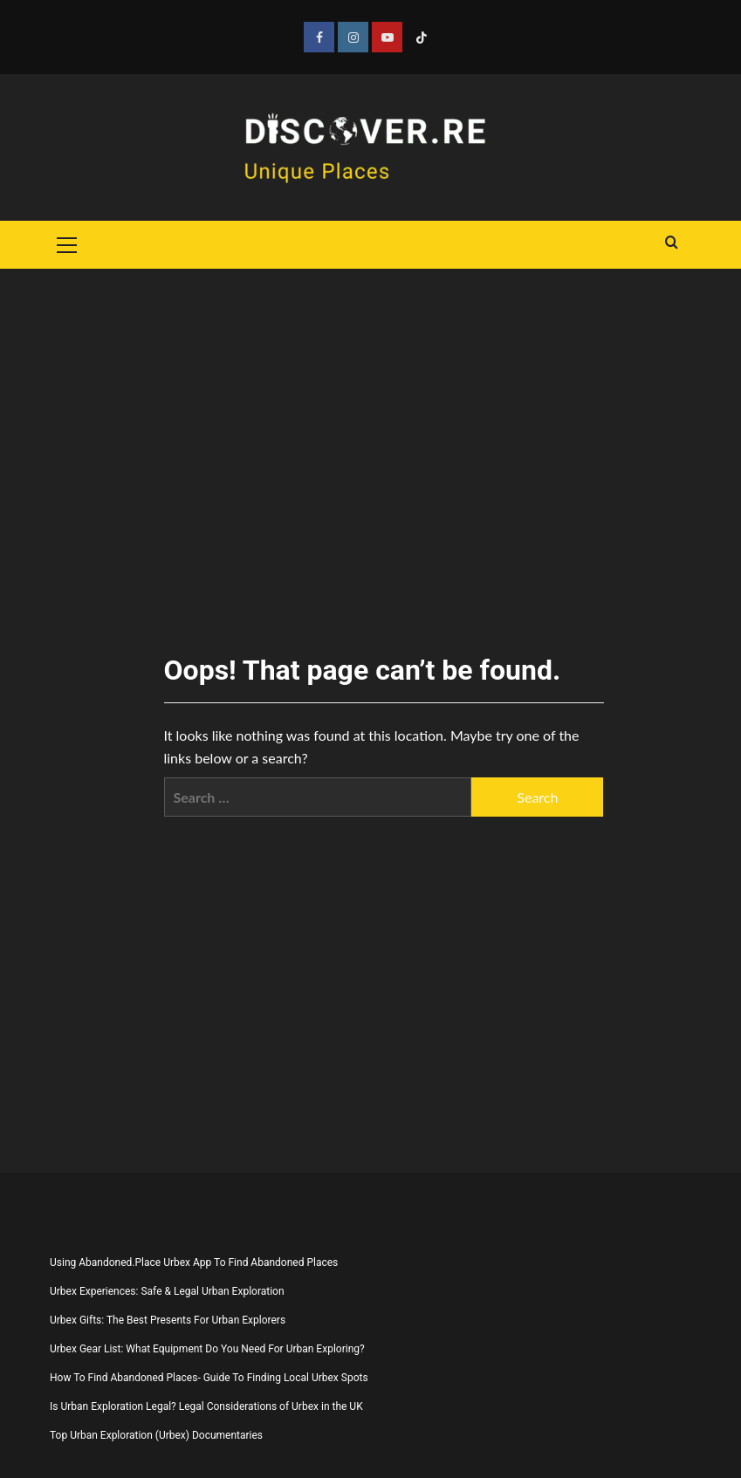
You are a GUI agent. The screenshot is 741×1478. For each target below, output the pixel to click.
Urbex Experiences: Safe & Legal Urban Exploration (167, 1291)
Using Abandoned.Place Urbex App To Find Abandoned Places (194, 1262)
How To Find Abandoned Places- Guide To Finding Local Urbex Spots (209, 1378)
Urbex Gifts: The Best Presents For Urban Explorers (167, 1320)
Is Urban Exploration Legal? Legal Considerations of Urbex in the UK (206, 1406)
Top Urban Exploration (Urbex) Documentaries (156, 1435)
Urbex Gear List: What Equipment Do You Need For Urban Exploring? (207, 1349)
